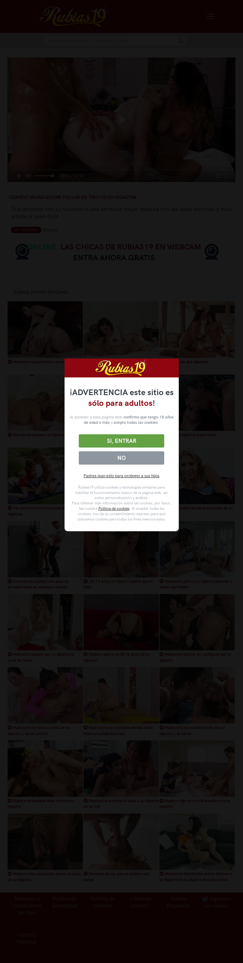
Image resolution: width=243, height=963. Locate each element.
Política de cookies (113, 508)
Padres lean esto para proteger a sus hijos (121, 475)
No (121, 457)
